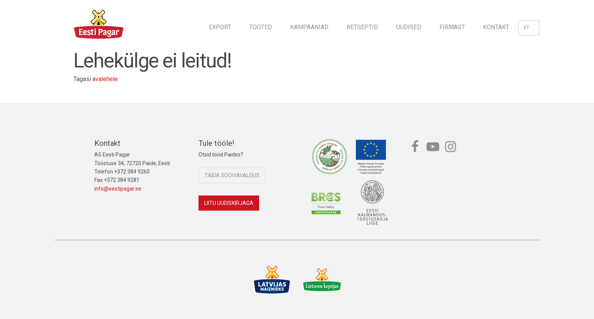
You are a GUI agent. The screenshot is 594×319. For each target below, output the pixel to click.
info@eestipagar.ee (117, 189)
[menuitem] (220, 25)
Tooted (260, 27)
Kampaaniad (309, 27)
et (529, 27)
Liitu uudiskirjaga (228, 203)
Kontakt (496, 27)
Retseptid (362, 27)
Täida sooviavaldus (232, 175)
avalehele (105, 79)
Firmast (452, 27)
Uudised (408, 27)
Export (220, 27)
